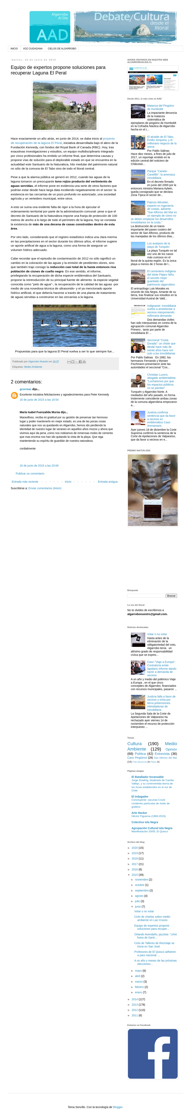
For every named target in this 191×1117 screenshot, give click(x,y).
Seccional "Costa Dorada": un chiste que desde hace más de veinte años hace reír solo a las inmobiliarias (161, 347)
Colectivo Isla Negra (145, 822)
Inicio (68, 481)
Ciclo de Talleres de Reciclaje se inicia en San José (154, 944)
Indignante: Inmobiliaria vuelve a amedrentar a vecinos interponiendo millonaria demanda (161, 310)
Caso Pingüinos (137, 757)
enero (139, 992)
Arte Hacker (139, 812)
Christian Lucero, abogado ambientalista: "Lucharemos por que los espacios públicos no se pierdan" (161, 381)
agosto (139, 895)
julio (138, 901)
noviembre (142, 879)
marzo (139, 981)
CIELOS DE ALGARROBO (62, 48)
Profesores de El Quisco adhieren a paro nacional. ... (155, 953)
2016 (135, 869)
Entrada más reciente (25, 481)
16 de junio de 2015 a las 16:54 (39, 399)
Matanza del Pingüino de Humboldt (160, 107)
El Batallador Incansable (148, 776)
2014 (135, 999)
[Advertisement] (152, 558)
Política (140, 754)
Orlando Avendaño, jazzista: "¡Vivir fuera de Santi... (155, 936)
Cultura (134, 743)
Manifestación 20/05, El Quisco (150, 831)
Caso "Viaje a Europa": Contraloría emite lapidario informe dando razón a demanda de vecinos (161, 668)
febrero (139, 987)
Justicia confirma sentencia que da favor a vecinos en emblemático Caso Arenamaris (161, 419)
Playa (153, 762)
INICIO (14, 48)
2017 (135, 864)
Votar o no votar (157, 634)
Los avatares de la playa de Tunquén (158, 245)
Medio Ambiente (33, 367)
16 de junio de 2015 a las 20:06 (39, 465)
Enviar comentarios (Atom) (44, 488)
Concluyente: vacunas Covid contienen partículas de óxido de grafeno (151, 803)
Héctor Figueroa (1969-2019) (149, 816)
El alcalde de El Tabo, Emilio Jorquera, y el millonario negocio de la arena (161, 141)
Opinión (171, 749)
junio (138, 906)
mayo (138, 970)
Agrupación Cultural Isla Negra (152, 828)
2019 (135, 853)
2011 (135, 1015)
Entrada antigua (108, 481)
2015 (135, 874)
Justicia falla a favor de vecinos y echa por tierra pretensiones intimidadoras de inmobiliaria (161, 703)
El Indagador (140, 796)
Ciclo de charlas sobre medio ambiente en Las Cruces (152, 918)
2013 (135, 1004)
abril (138, 976)
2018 (135, 858)
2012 (135, 1010)
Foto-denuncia (140, 762)
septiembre (142, 890)
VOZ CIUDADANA (33, 48)
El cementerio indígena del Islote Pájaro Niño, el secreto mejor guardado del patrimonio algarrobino (161, 278)
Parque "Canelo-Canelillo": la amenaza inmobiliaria (161, 174)
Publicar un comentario (30, 473)
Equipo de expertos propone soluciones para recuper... (151, 927)
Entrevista (162, 754)
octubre (140, 884)
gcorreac (25, 389)
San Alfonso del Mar (165, 757)
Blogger (117, 1107)
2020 (135, 847)
